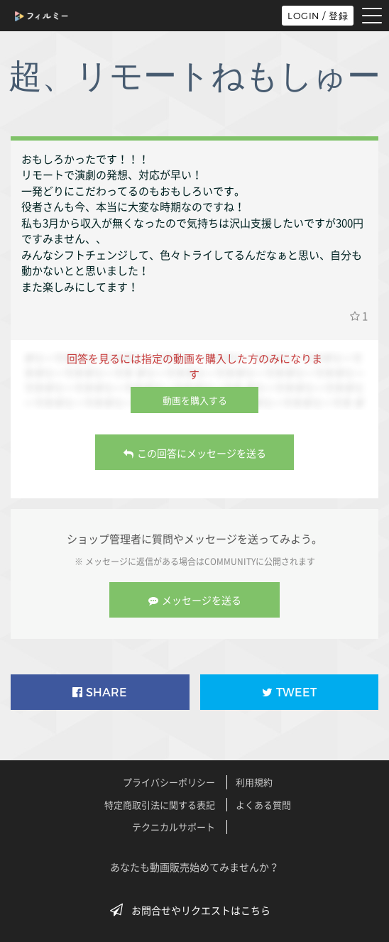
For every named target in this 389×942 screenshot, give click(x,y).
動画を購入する (195, 400)
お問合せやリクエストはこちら (194, 910)
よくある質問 (263, 804)
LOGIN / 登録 (317, 15)
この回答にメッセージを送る (195, 453)
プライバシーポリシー (169, 782)
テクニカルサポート (173, 826)
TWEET (289, 692)
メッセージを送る (194, 600)
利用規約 (254, 782)
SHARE (99, 692)
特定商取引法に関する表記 (159, 804)
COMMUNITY (230, 561)
